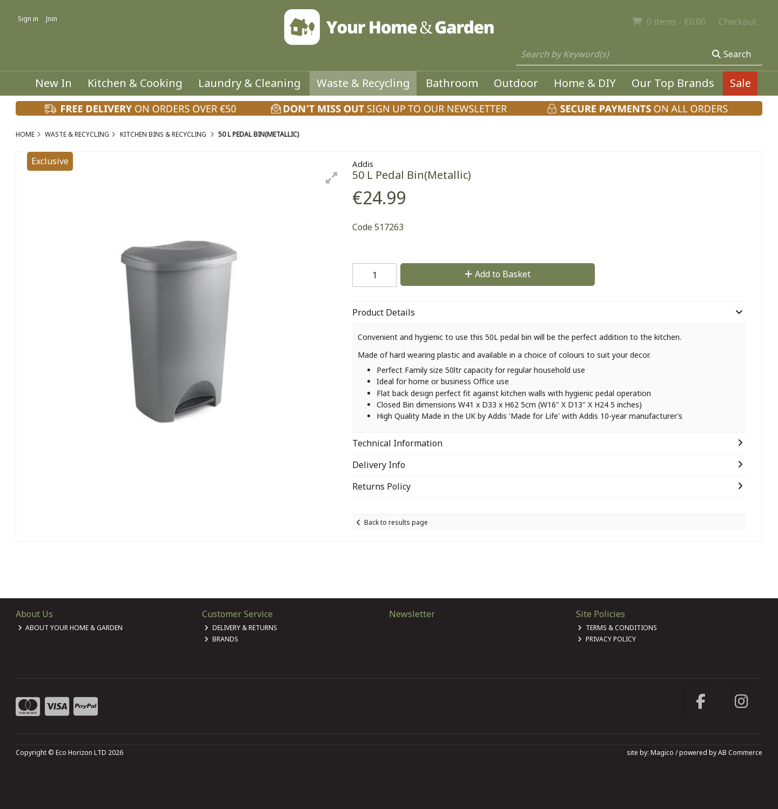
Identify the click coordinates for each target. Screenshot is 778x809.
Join (51, 18)
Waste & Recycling (363, 83)
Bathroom (452, 83)
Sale (740, 83)
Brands (221, 639)
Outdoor (516, 83)
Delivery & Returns (240, 627)
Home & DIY (585, 83)
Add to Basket (498, 274)
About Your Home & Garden (70, 627)
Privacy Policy (607, 639)
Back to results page (396, 522)
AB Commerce (740, 752)
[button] (331, 177)
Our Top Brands (673, 83)
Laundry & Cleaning (249, 83)
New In (53, 83)
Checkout (737, 22)
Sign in (28, 18)
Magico (662, 752)
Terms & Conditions (617, 627)
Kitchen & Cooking (135, 83)
